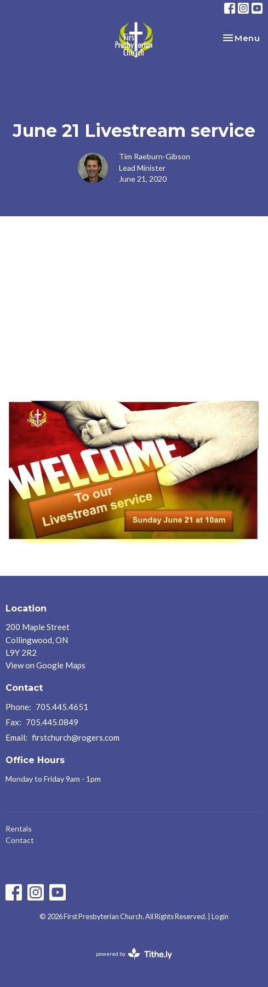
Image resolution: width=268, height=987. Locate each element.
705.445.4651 (62, 707)
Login (220, 916)
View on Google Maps (45, 665)
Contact (19, 840)
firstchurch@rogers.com (75, 737)
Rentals (18, 828)
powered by (134, 954)
